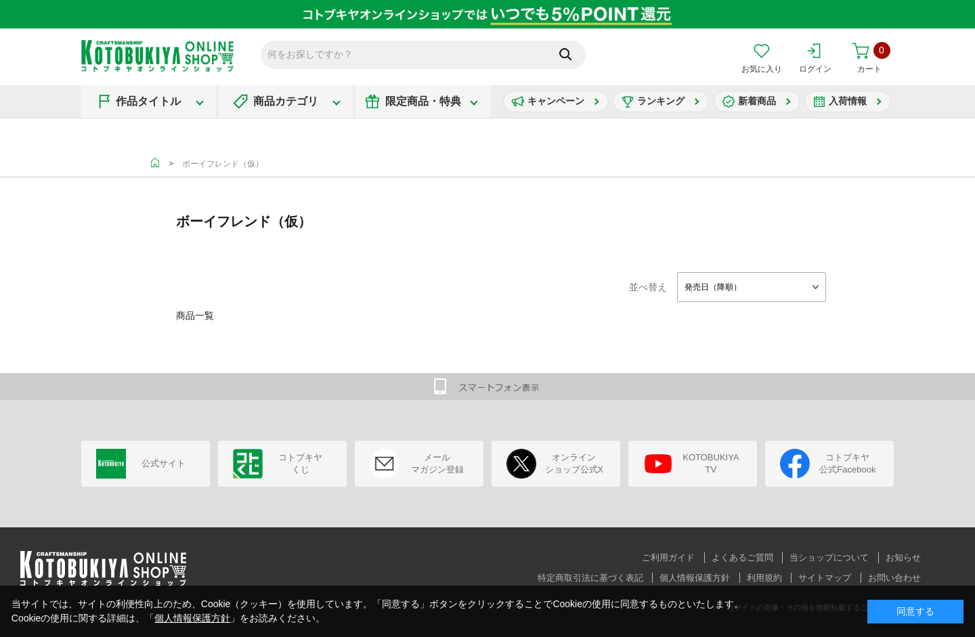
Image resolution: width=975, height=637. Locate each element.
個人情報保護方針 (694, 578)
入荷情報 (848, 100)
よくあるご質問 (742, 557)
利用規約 (764, 578)
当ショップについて (829, 557)
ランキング (661, 100)
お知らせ (903, 557)
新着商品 (757, 100)
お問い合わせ (894, 578)
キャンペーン (555, 100)
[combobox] (751, 287)
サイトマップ (824, 578)
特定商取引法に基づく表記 (590, 578)
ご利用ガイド (668, 557)
